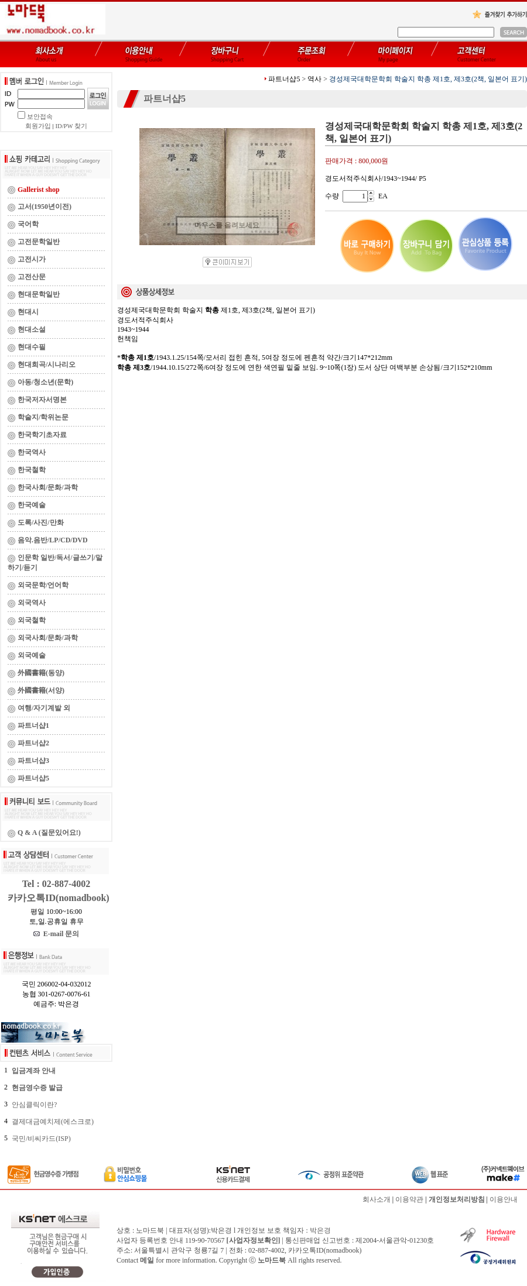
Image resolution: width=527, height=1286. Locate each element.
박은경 (320, 1230)
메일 (147, 1260)
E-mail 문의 (56, 934)
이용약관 (409, 1199)
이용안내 (504, 1199)
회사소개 (376, 1199)
